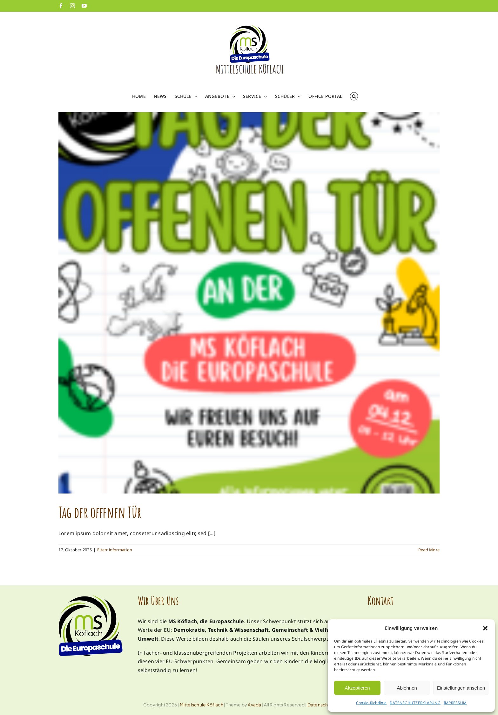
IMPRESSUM (455, 702)
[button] (485, 628)
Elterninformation (114, 550)
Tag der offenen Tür (99, 512)
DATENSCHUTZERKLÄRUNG (415, 702)
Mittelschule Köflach (201, 704)
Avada (254, 704)
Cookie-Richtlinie (371, 702)
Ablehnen (407, 688)
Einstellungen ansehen (461, 688)
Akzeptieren (357, 688)
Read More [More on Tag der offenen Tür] (429, 550)
